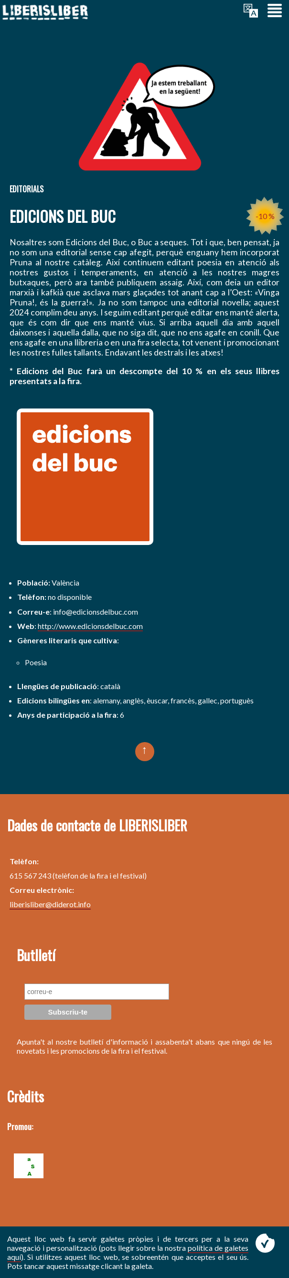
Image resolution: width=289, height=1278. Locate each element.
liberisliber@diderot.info (50, 904)
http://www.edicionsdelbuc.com (90, 625)
